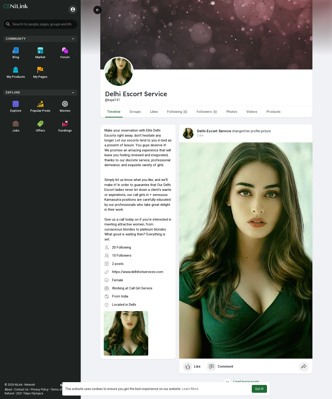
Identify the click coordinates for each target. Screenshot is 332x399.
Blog (15, 53)
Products (274, 112)
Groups (135, 112)
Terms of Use (59, 389)
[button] (40, 24)
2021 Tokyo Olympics (29, 393)
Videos (251, 112)
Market (40, 53)
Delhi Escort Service (214, 131)
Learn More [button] (190, 389)
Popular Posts (40, 106)
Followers (207, 112)
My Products (16, 72)
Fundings (65, 126)
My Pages (40, 72)
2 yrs (200, 135)
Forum (65, 53)
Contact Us (21, 389)
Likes (154, 112)
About (8, 389)
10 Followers (121, 255)
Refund (9, 393)
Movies (65, 106)
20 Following (121, 247)
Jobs (15, 126)
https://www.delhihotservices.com (137, 272)
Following (177, 112)
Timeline (113, 112)
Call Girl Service (140, 288)
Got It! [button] (259, 389)
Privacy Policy (39, 389)
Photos (231, 112)
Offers (40, 126)
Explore (15, 106)
